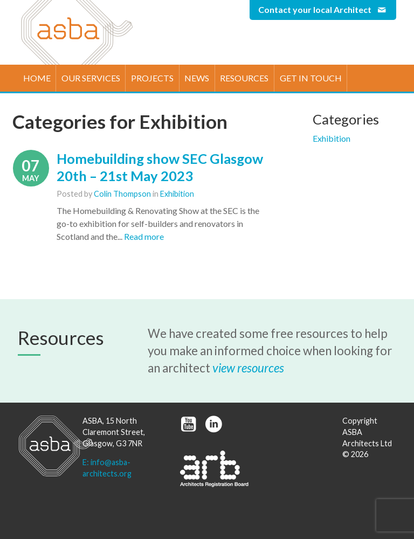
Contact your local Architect (323, 9)
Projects (152, 78)
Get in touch (311, 78)
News (196, 78)
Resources (244, 78)
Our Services (90, 78)
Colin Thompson (122, 193)
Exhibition (177, 193)
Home (37, 78)
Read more (144, 236)
